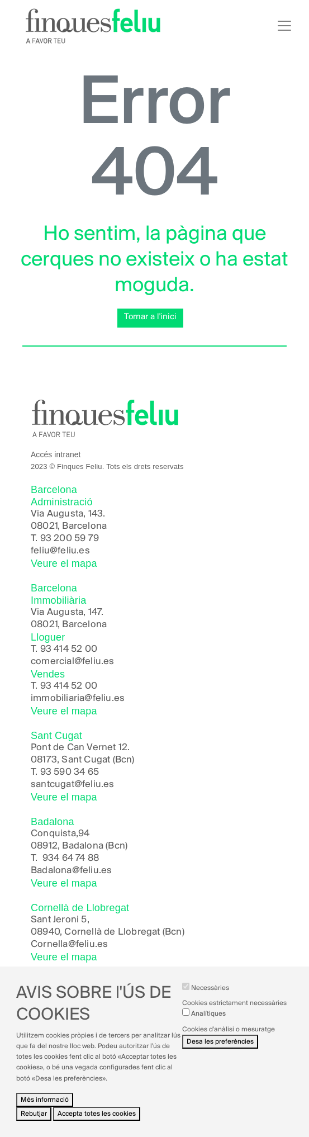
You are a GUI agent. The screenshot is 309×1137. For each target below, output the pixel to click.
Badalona (51, 870)
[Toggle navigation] (284, 26)
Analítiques (208, 1022)
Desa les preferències (220, 1049)
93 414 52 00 (68, 649)
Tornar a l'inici (150, 316)
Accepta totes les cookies (97, 1122)
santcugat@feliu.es (73, 784)
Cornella (49, 944)
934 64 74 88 (70, 858)
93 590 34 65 (69, 772)
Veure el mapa (64, 563)
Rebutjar (34, 1122)
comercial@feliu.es (73, 661)
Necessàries (210, 996)
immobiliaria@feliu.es (78, 698)
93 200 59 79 (69, 538)
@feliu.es (92, 870)
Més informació (45, 1107)
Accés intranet (56, 455)
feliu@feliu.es (60, 551)
